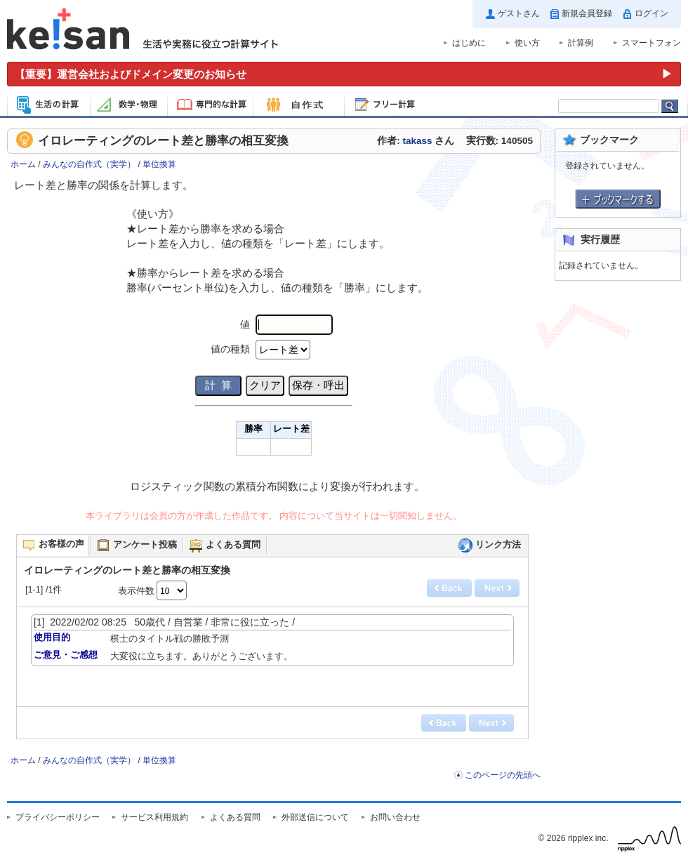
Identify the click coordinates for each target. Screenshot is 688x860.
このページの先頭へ (503, 775)
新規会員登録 (587, 13)
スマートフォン (651, 43)
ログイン (651, 13)
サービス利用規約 (154, 817)
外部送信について (315, 817)
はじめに (469, 43)
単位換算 (159, 164)
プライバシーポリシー (57, 817)
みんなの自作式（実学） (89, 164)
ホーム (23, 164)
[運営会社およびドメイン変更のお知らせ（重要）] (344, 74)
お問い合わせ (395, 817)
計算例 (580, 43)
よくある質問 (235, 817)
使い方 (527, 43)
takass (417, 140)
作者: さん (415, 140)
